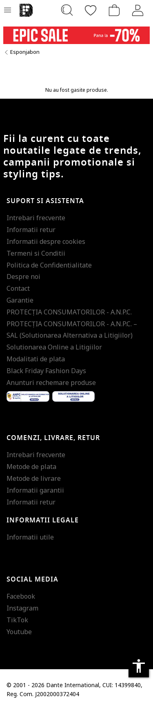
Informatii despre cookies (46, 241)
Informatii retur (31, 229)
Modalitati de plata (36, 358)
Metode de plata (31, 466)
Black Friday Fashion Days (46, 370)
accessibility (139, 666)
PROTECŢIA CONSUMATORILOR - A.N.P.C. (69, 311)
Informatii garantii (35, 490)
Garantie (20, 300)
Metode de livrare (34, 478)
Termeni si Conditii (36, 253)
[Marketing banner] (76, 35)
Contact (18, 288)
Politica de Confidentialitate (49, 265)
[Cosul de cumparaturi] (114, 10)
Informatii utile (30, 537)
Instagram (22, 608)
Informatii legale (43, 520)
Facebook (21, 596)
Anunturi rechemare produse (51, 382)
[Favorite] (91, 10)
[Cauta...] (67, 10)
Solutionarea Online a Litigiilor (54, 347)
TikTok (17, 619)
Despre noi (23, 276)
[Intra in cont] (138, 10)
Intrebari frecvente (36, 217)
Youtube (19, 631)
